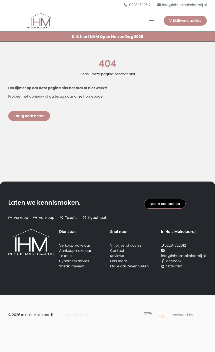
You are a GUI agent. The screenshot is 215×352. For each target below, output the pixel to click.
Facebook (173, 261)
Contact (117, 250)
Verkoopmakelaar (74, 245)
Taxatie (65, 255)
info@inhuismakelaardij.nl (183, 255)
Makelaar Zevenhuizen (129, 266)
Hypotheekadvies (74, 261)
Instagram (173, 266)
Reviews (117, 255)
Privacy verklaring (72, 314)
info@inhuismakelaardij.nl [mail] (184, 4)
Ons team (118, 261)
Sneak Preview (71, 266)
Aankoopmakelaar (75, 250)
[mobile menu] (151, 20)
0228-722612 (175, 245)
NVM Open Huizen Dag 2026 (107, 36)
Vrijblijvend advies (185, 20)
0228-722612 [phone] (140, 4)
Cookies (98, 314)
